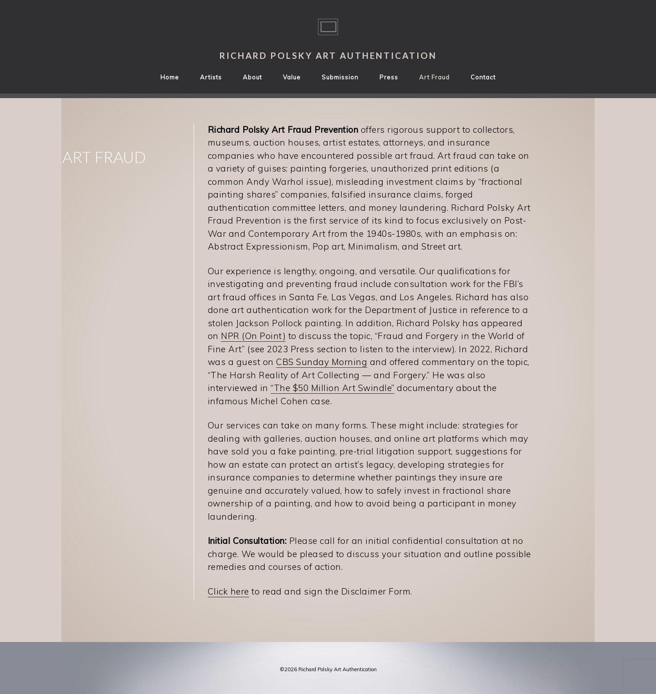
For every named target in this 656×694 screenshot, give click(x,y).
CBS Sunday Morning (321, 361)
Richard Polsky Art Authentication (328, 55)
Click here (228, 591)
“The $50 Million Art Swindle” (333, 387)
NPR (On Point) (253, 335)
